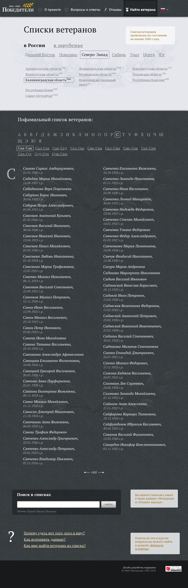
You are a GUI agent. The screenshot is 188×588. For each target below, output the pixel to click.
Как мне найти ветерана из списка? (55, 545)
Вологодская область (42, 74)
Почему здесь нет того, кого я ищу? (54, 533)
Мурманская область (95, 74)
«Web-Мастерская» (134, 570)
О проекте (49, 9)
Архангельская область (44, 68)
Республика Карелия (148, 80)
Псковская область (147, 74)
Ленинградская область (97, 68)
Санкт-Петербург (39, 95)
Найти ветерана (141, 9)
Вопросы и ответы (82, 9)
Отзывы (113, 9)
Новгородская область (149, 68)
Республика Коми (39, 90)
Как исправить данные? (45, 539)
